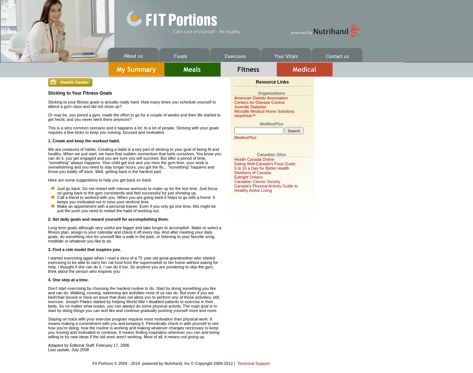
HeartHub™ (245, 115)
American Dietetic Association (261, 98)
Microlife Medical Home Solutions (264, 111)
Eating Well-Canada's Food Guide (265, 164)
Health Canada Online (254, 159)
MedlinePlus (245, 137)
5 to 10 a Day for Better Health (261, 168)
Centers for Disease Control (259, 102)
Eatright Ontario (248, 177)
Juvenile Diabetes (250, 107)
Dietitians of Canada (252, 172)
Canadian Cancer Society (257, 181)
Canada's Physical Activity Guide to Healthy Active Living (266, 188)
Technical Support (253, 363)
